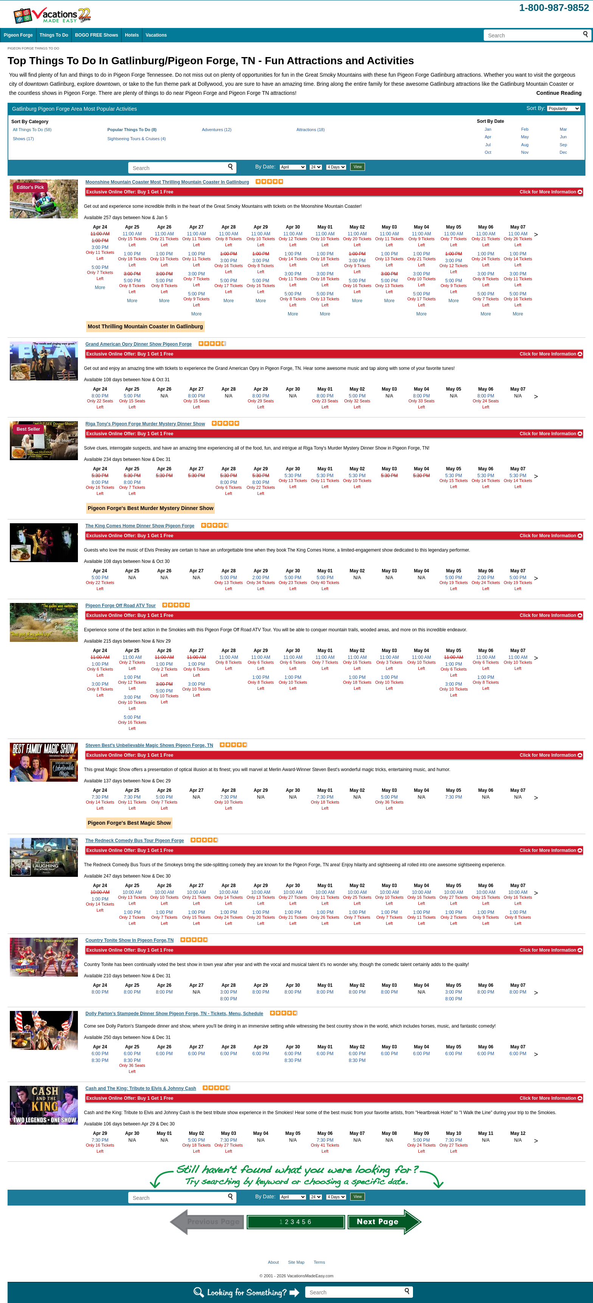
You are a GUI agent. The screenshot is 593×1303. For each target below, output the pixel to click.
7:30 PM (100, 797)
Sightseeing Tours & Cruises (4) (136, 138)
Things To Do (54, 35)
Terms (319, 1262)
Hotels (132, 35)
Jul (488, 144)
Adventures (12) (216, 129)
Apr (488, 136)
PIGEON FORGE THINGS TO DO (33, 48)
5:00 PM (100, 267)
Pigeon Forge (18, 35)
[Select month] (292, 167)
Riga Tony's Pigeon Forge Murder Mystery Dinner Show (145, 424)
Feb (524, 129)
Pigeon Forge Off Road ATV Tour (120, 605)
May (525, 136)
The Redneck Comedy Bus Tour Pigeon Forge (134, 840)
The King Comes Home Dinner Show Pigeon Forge (139, 526)
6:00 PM (100, 1053)
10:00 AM (100, 892)
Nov (525, 152)
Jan (487, 129)
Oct (488, 152)
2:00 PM (260, 577)
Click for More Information (551, 192)
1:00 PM (100, 240)
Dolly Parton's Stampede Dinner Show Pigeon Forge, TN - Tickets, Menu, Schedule (174, 1013)
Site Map (296, 1262)
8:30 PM (100, 1060)
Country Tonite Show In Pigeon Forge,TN (129, 940)
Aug (525, 144)
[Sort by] (564, 108)
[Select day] (315, 167)
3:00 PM (100, 247)
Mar (563, 129)
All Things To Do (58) (32, 129)
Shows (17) (23, 138)
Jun (563, 136)
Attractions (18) (310, 129)
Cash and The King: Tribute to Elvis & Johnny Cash (140, 1088)
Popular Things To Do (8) (132, 129)
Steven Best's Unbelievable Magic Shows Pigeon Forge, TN (149, 745)
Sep (563, 144)
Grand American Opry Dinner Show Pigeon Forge (138, 344)
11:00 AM (100, 233)
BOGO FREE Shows (96, 35)
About (273, 1262)
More (100, 287)
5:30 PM (100, 475)
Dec (563, 152)
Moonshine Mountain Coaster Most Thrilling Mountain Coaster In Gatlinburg (167, 182)
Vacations (156, 35)
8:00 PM (100, 396)
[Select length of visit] (336, 167)
